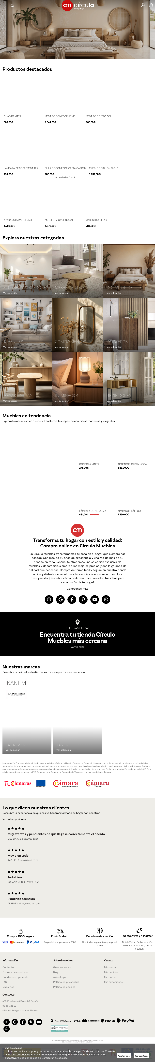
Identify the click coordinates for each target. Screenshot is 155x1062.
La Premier (16, 745)
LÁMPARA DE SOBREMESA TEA (21, 168)
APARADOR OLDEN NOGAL (133, 464)
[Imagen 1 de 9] (26, 270)
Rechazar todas (141, 1056)
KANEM (62, 745)
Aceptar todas (124, 1056)
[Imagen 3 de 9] (129, 270)
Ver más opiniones (14, 820)
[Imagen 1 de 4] (77, 29)
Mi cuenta (110, 965)
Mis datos (110, 975)
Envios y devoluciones (15, 970)
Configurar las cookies (55, 1058)
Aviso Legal (59, 975)
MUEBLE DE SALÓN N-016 (103, 168)
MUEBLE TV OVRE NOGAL (59, 219)
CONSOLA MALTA (89, 464)
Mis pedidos (111, 970)
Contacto (8, 965)
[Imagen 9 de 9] (129, 378)
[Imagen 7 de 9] (26, 378)
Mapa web (8, 985)
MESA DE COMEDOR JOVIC (60, 116)
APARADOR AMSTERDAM (18, 219)
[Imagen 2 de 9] (77, 270)
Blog (55, 970)
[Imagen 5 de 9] (77, 325)
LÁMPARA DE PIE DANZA (92, 510)
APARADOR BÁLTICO (129, 510)
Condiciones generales (15, 975)
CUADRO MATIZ (12, 116)
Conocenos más (77, 588)
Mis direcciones (113, 980)
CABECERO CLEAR (96, 219)
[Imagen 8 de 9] (77, 378)
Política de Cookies (19, 1054)
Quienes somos (62, 965)
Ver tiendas (77, 647)
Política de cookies (64, 985)
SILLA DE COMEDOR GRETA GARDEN (65, 168)
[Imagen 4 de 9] (26, 325)
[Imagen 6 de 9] (129, 325)
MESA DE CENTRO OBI (98, 116)
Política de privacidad (65, 980)
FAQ (4, 980)
